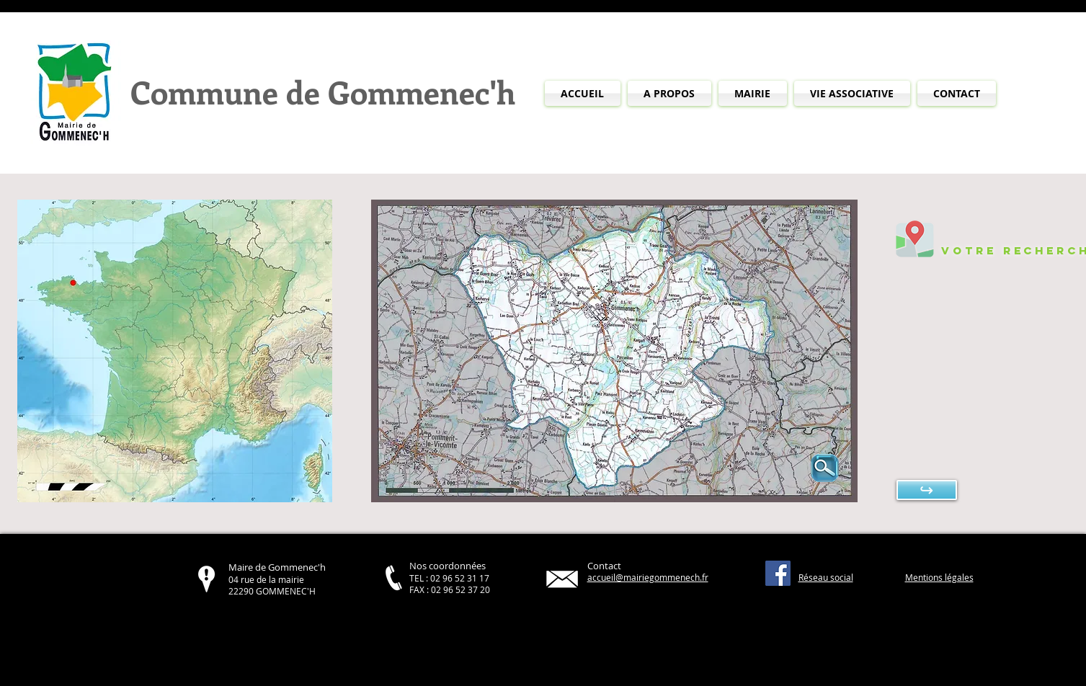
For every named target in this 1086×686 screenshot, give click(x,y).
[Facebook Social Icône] (778, 573)
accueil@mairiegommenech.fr (647, 577)
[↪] (926, 490)
